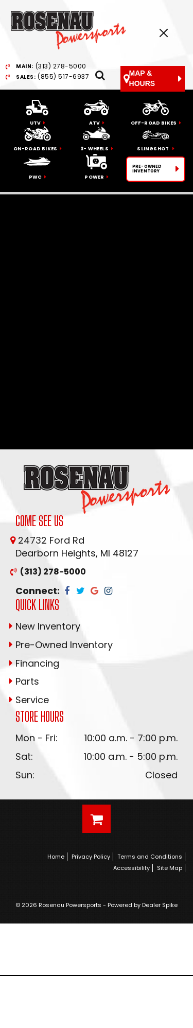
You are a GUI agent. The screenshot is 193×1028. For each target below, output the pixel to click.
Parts (27, 681)
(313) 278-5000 (51, 66)
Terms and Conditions (149, 856)
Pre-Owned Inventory (64, 644)
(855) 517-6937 (52, 77)
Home (55, 856)
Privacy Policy (91, 856)
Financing (37, 663)
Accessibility (131, 868)
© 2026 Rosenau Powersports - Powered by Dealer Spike (96, 905)
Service (32, 699)
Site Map (169, 868)
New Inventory (47, 626)
